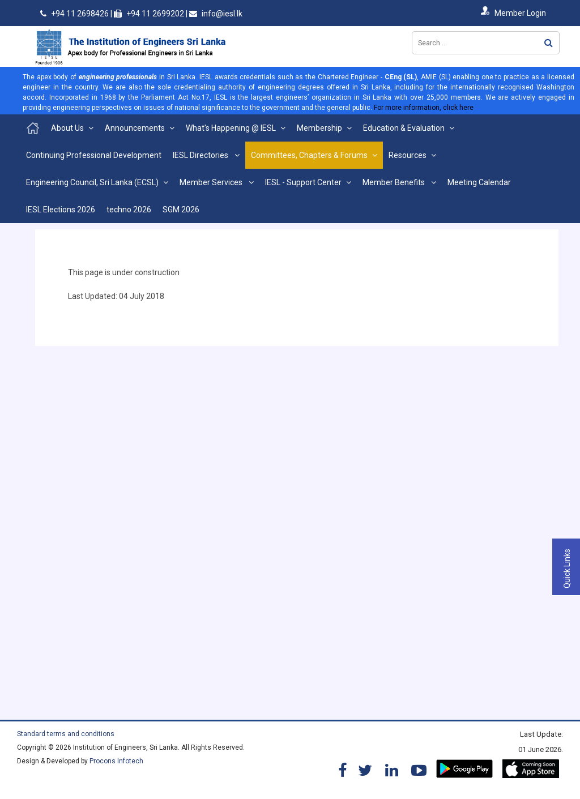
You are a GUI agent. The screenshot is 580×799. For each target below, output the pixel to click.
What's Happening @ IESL (231, 128)
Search (549, 42)
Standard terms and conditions (65, 734)
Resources (408, 155)
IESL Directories (201, 155)
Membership (319, 128)
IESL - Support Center (303, 182)
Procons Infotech (116, 761)
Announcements (135, 128)
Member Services (212, 182)
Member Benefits (394, 182)
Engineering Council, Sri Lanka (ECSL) (92, 182)
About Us (67, 128)
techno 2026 (128, 209)
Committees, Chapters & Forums (309, 155)
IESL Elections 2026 (60, 209)
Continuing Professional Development (93, 155)
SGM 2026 (181, 209)
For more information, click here (424, 108)
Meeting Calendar (479, 182)
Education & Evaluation (404, 128)
